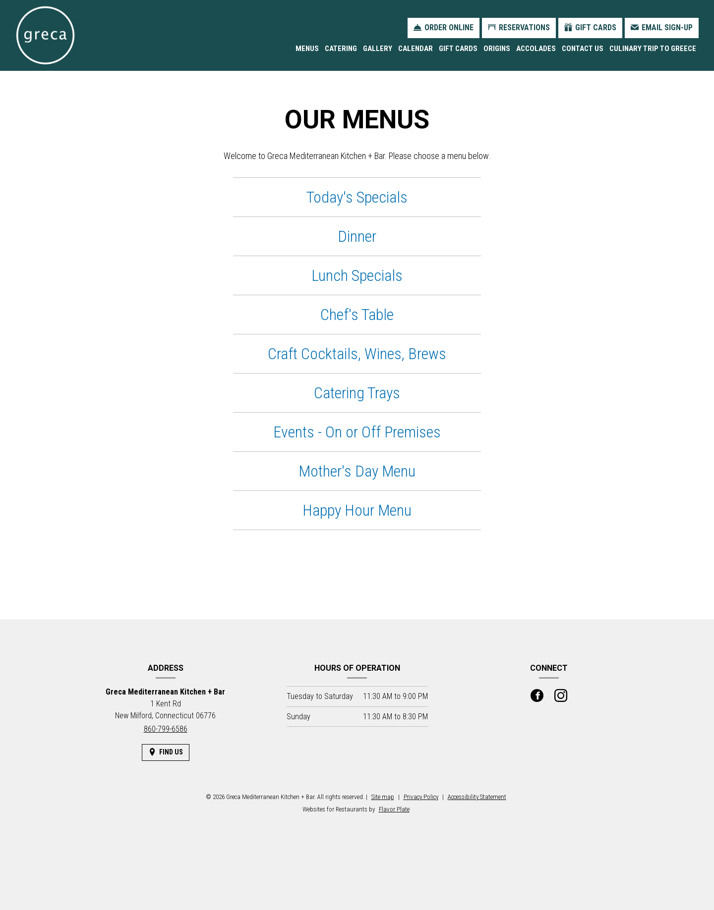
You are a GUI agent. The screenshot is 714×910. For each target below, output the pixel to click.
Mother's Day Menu (357, 471)
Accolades (536, 48)
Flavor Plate (394, 809)
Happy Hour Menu (357, 510)
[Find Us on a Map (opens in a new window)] (165, 752)
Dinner (357, 236)
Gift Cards (458, 48)
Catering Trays (357, 392)
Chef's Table (357, 314)
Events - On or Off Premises (357, 432)
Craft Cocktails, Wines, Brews (357, 353)
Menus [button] (307, 48)
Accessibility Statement (477, 797)
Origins (496, 48)
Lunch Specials (357, 275)
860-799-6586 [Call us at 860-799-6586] (165, 729)
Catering (341, 48)
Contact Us (582, 48)
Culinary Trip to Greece (652, 48)
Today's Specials (357, 197)
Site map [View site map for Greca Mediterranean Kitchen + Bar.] (382, 797)
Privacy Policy (421, 797)
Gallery (377, 48)
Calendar (415, 48)
